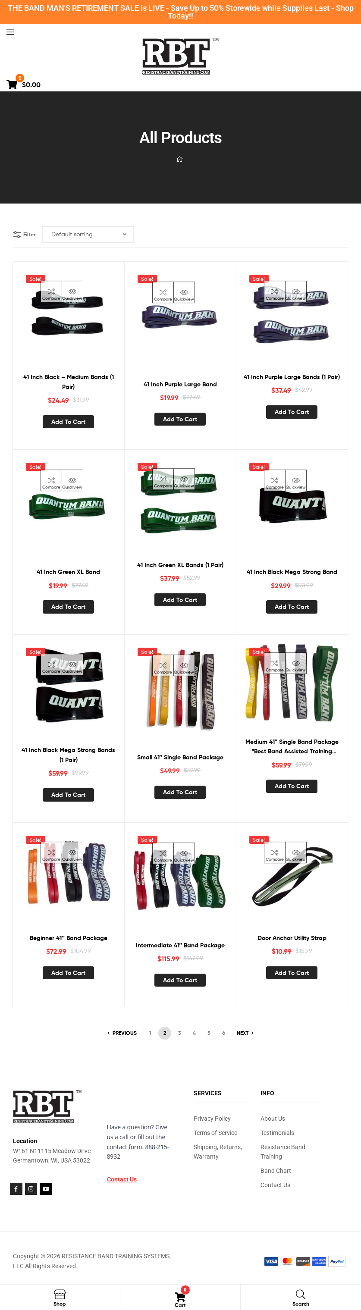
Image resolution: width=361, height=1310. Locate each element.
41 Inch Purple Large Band (180, 384)
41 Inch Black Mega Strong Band (292, 572)
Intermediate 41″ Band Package (180, 945)
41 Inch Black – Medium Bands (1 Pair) (68, 382)
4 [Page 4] (194, 1033)
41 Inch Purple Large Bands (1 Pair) (292, 377)
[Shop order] (88, 234)
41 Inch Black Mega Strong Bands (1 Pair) (68, 755)
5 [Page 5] (208, 1033)
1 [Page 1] (150, 1033)
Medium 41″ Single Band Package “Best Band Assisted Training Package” (292, 747)
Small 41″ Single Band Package (180, 757)
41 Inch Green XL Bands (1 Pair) (180, 565)
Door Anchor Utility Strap (291, 938)
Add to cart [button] (68, 422)
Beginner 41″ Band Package (68, 938)
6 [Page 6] (223, 1033)
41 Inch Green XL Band (68, 572)
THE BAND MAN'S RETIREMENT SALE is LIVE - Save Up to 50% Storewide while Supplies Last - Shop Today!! (181, 11)
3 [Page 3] (179, 1033)
